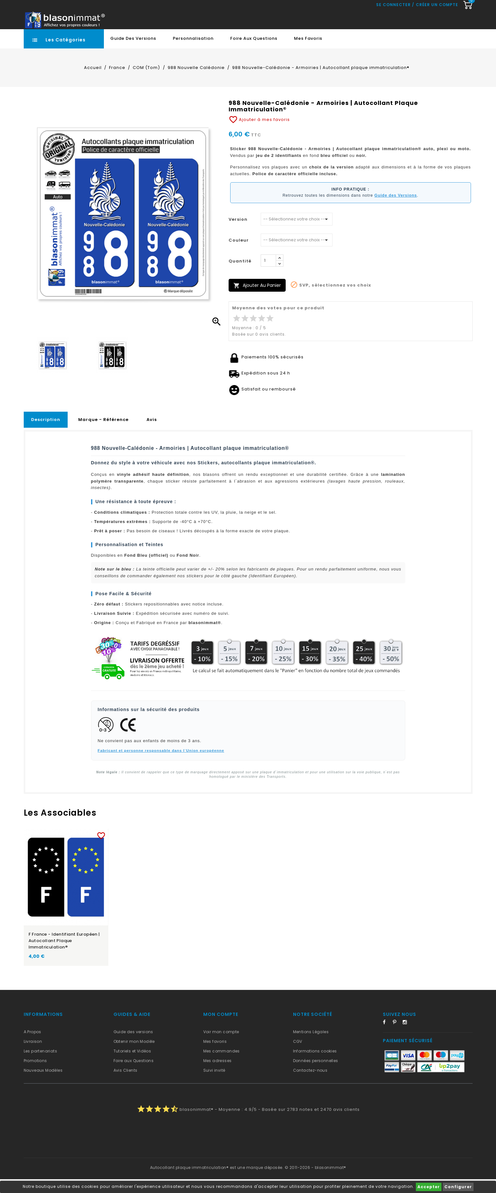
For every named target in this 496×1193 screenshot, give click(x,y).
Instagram (407, 1037)
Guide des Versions (133, 52)
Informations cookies (315, 1065)
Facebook (387, 1037)
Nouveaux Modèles (43, 1084)
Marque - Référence (103, 433)
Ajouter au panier (257, 299)
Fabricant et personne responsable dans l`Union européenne (161, 764)
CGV (297, 1055)
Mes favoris (308, 52)
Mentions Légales (311, 1045)
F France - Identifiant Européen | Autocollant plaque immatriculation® (64, 954)
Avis (152, 433)
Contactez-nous (310, 1084)
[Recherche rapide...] (226, 20)
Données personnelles (315, 1074)
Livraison (33, 1055)
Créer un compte (437, 34)
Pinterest (397, 1037)
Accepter (428, 1186)
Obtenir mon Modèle (134, 1055)
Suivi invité (214, 1084)
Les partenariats (40, 1065)
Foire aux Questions (253, 52)
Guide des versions (133, 1045)
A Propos (32, 1045)
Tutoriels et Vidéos (132, 1065)
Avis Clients (125, 1084)
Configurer (458, 1186)
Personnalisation (193, 52)
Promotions (35, 1074)
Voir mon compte (221, 1045)
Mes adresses (217, 1074)
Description (45, 433)
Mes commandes (221, 1065)
